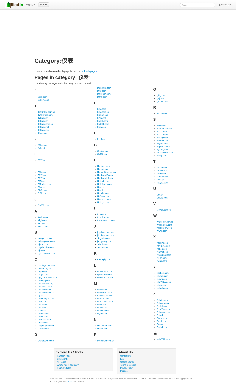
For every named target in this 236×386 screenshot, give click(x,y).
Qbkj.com (161, 95)
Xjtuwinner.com (164, 255)
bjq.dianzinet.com (46, 247)
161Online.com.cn (46, 112)
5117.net (42, 178)
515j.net (41, 181)
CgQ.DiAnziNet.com (47, 277)
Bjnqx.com (43, 244)
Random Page (64, 356)
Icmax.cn (101, 214)
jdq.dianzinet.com (105, 235)
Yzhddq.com (162, 288)
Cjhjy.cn (41, 295)
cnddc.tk (42, 310)
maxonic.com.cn (104, 295)
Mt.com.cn (102, 307)
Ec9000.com (103, 124)
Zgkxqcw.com (163, 303)
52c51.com (43, 190)
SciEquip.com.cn (164, 128)
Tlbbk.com (161, 173)
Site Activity (62, 359)
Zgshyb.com (162, 306)
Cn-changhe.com (46, 298)
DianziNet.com (104, 88)
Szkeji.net (161, 155)
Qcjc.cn (160, 98)
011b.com (42, 97)
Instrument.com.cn (106, 220)
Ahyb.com (42, 220)
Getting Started (127, 362)
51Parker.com (44, 184)
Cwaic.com (43, 322)
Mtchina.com (103, 310)
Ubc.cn (160, 195)
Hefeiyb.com (103, 181)
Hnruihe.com (103, 193)
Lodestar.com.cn (105, 277)
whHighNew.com (164, 228)
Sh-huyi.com (162, 137)
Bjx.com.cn (43, 250)
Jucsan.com (103, 247)
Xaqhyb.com (162, 243)
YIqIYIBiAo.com (164, 282)
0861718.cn (43, 100)
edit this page (88, 71)
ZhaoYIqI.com (163, 309)
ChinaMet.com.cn (46, 292)
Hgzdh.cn (101, 190)
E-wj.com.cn (103, 112)
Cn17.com (42, 304)
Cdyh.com (42, 271)
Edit (43, 4)
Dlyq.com (101, 91)
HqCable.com (103, 196)
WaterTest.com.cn (165, 222)
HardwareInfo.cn (105, 178)
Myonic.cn (102, 313)
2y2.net (41, 148)
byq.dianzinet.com (46, 253)
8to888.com (43, 205)
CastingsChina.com (47, 265)
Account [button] (225, 4)
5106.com (42, 172)
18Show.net (43, 127)
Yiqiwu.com (162, 279)
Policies (123, 371)
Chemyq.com (44, 280)
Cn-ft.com (42, 301)
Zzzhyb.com (162, 327)
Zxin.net (160, 324)
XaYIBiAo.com (163, 246)
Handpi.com (103, 169)
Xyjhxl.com (162, 261)
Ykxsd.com (162, 285)
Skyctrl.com (162, 143)
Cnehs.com (43, 313)
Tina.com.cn (162, 170)
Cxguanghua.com (46, 325)
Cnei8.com (43, 316)
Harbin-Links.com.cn (106, 172)
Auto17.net (43, 226)
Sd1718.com (163, 134)
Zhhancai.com (163, 312)
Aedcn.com (43, 217)
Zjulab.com (162, 321)
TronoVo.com (163, 176)
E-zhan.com (103, 115)
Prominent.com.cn (105, 340)
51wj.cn (41, 187)
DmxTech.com (104, 94)
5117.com (42, 175)
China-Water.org (45, 283)
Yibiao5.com (162, 276)
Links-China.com (105, 271)
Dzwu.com (102, 97)
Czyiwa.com (43, 328)
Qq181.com (162, 101)
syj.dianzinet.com (165, 152)
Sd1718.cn (162, 131)
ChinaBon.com (45, 286)
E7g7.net (101, 118)
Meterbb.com (103, 298)
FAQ (122, 359)
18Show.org (43, 130)
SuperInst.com (163, 146)
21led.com (43, 145)
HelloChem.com (104, 184)
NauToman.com (104, 325)
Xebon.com (162, 249)
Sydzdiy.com (162, 149)
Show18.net (162, 140)
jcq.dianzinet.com (105, 232)
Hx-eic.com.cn (104, 199)
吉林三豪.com (163, 339)
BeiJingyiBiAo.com (46, 241)
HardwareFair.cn (105, 175)
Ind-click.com (103, 217)
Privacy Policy (126, 368)
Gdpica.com (103, 151)
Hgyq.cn (101, 187)
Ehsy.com (101, 127)
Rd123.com (162, 113)
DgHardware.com (46, 340)
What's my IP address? (68, 365)
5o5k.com (42, 193)
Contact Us (125, 356)
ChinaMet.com (44, 289)
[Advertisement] (122, 35)
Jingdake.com (103, 238)
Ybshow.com (163, 273)
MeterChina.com (105, 301)
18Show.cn (43, 121)
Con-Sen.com (44, 319)
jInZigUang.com (104, 241)
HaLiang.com (103, 166)
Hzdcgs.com (103, 202)
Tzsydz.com (162, 182)
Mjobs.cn (101, 304)
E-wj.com (101, 109)
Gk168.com (102, 154)
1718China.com (45, 115)
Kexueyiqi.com (104, 259)
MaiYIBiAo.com (104, 292)
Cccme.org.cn (44, 268)
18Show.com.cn (45, 124)
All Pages (61, 362)
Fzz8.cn (101, 139)
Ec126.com (102, 121)
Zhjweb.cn (161, 315)
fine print (70, 381)
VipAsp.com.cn (164, 210)
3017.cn (41, 160)
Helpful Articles (64, 368)
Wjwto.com (162, 231)
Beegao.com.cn (45, 238)
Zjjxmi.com (162, 318)
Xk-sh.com (162, 258)
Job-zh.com (102, 244)
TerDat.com (162, 167)
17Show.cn (43, 118)
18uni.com (43, 133)
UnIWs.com (162, 198)
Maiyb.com (102, 289)
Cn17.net (42, 307)
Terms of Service (128, 365)
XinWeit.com (162, 252)
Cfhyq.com (43, 274)
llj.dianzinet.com (104, 274)
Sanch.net (161, 125)
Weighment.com (164, 225)
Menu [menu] (30, 4)
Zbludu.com (162, 300)
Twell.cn (160, 179)
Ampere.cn (43, 223)
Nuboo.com (102, 328)
